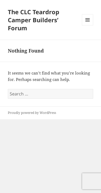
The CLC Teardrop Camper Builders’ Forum (33, 20)
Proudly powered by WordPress (32, 112)
